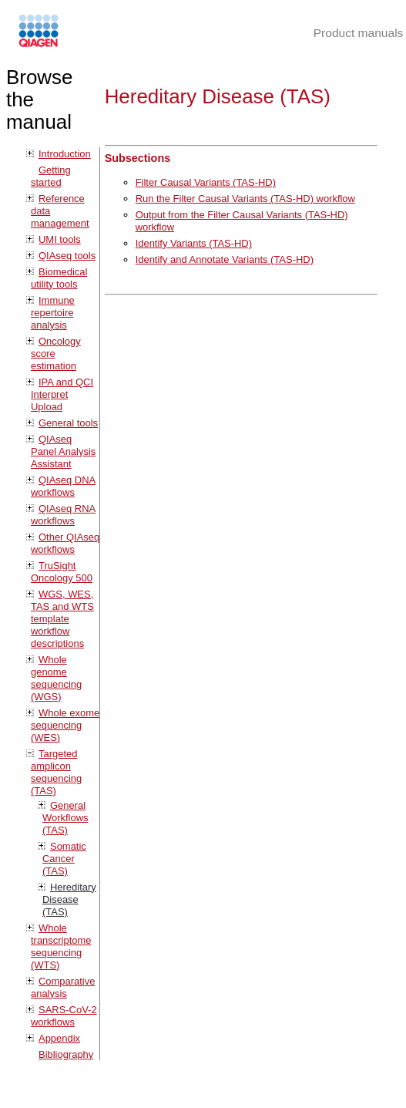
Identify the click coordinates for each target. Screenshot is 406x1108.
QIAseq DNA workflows (63, 486)
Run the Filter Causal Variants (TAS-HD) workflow (245, 198)
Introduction (65, 154)
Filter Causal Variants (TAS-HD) (206, 182)
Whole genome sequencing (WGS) (56, 678)
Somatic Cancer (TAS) (64, 858)
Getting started (51, 176)
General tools (68, 423)
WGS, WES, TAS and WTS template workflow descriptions (62, 618)
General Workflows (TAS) (65, 818)
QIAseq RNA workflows (63, 515)
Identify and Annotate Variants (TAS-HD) (225, 259)
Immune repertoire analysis (53, 313)
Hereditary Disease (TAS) (69, 899)
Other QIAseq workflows (65, 543)
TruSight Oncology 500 (61, 572)
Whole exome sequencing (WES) (65, 725)
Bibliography (66, 1054)
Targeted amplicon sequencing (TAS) (56, 772)
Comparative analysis (63, 987)
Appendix (59, 1038)
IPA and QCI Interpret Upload (62, 394)
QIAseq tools (67, 255)
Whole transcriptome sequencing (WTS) (61, 946)
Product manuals (359, 32)
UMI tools (60, 239)
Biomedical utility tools (59, 278)
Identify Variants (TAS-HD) (194, 243)
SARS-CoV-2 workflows (64, 1016)
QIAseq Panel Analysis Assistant (63, 451)
